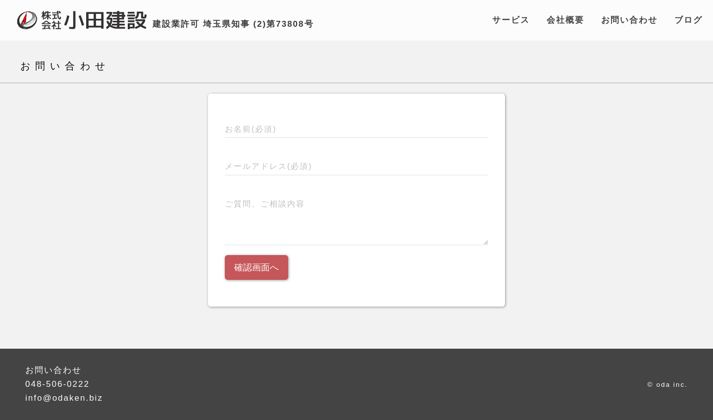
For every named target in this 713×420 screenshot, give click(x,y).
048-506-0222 (57, 384)
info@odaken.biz (64, 398)
